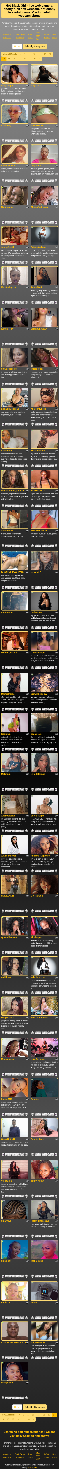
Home (17, 46)
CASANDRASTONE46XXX (14, 1342)
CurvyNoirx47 (8, 1139)
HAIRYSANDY (38, 490)
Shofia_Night (37, 815)
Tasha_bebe (37, 1261)
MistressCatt (37, 125)
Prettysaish (7, 1382)
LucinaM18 (6, 1099)
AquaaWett (36, 287)
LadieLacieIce (8, 165)
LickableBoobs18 (10, 409)
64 (35, 59)
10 (34, 54)
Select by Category (35, 46)
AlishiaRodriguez (39, 207)
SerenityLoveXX (39, 329)
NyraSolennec (38, 774)
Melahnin (6, 774)
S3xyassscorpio (9, 369)
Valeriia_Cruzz (38, 977)
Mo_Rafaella (37, 896)
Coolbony (6, 125)
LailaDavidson (38, 1059)
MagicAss (36, 85)
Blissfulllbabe (38, 450)
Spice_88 (6, 1261)
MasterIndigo (8, 694)
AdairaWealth (8, 815)
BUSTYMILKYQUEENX (12, 572)
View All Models (10, 54)
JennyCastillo (8, 247)
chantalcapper (38, 652)
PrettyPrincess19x (40, 1221)
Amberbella (7, 530)
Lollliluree (6, 977)
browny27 (36, 572)
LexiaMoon (36, 612)
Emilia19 (5, 1302)
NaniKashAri (7, 207)
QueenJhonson (9, 937)
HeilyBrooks (7, 1017)
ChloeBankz (7, 450)
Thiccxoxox (37, 369)
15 (9, 59)
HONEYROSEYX (39, 530)
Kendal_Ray (7, 329)
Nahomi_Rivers (9, 652)
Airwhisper (36, 937)
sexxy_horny (37, 1181)
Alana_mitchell (8, 856)
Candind (35, 1099)
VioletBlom (6, 1181)
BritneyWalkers (38, 247)
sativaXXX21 (7, 896)
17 (20, 59)
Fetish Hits (32, 1467)
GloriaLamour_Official (12, 490)
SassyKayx (36, 734)
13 (50, 54)
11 (40, 54)
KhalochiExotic (38, 409)
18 (25, 59)
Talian (34, 1302)
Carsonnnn (7, 612)
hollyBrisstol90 (38, 1342)
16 (14, 59)
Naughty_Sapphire (40, 856)
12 (45, 54)
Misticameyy (7, 1059)
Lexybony (36, 165)
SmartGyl (6, 1221)
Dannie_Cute (37, 1139)
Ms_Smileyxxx (8, 287)
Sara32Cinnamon (39, 1017)
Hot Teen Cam (38, 36)
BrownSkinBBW (39, 694)
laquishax (6, 734)
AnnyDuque (7, 85)
